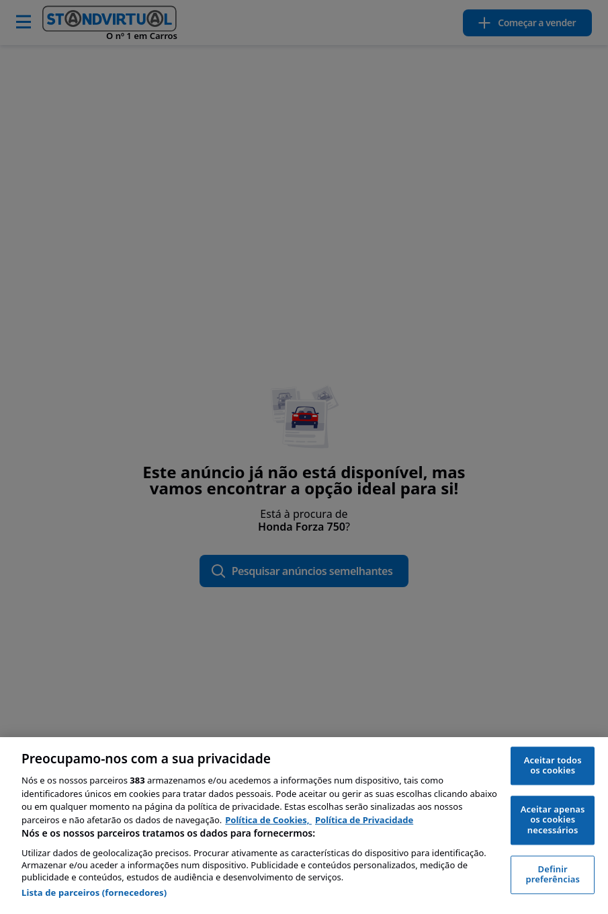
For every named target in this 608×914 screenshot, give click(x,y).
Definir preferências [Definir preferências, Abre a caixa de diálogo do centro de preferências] (552, 874)
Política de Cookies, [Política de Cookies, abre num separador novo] (268, 820)
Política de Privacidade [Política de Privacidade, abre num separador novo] (364, 820)
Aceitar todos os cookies (553, 765)
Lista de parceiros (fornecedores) (94, 892)
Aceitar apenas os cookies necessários (553, 819)
